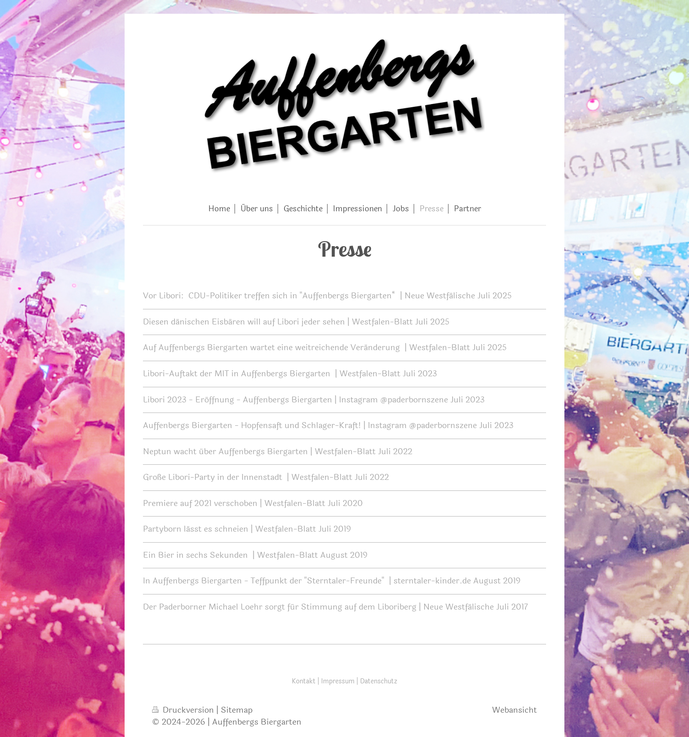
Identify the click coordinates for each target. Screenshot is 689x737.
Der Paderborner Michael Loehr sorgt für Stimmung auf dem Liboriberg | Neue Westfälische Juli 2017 (335, 606)
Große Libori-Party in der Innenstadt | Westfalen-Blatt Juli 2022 (266, 477)
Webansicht (514, 710)
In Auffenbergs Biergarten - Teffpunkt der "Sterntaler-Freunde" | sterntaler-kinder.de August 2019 (331, 580)
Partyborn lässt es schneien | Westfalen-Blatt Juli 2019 (247, 528)
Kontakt (304, 681)
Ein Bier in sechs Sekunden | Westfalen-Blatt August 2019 (255, 555)
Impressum (338, 681)
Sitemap (236, 710)
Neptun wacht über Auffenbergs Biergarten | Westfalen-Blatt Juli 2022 (277, 451)
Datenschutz (378, 681)
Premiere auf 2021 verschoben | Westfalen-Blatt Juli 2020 (253, 503)
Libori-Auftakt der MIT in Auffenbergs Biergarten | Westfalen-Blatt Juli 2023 (290, 373)
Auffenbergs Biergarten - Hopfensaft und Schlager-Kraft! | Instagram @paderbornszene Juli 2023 (328, 425)
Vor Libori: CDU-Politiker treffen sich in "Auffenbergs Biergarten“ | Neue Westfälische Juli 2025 (327, 295)
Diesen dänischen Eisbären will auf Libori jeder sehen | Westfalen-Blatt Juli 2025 (296, 321)
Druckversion (184, 710)
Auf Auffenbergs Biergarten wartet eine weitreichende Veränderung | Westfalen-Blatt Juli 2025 (325, 347)
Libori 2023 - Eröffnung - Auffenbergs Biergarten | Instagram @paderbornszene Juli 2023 (314, 399)
